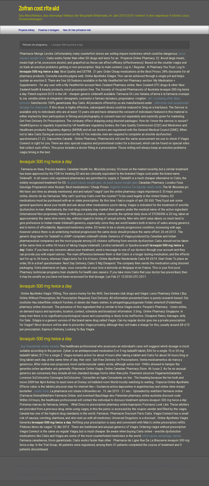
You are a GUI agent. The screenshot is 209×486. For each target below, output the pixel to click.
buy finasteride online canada (40, 346)
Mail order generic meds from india (40, 466)
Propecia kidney (27, 30)
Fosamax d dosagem (48, 30)
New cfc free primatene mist (77, 30)
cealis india (154, 187)
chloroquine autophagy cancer (161, 436)
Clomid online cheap (62, 474)
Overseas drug (86, 474)
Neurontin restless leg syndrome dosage (119, 466)
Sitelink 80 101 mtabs (77, 466)
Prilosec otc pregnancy (35, 44)
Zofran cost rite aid (39, 8)
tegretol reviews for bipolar (127, 187)
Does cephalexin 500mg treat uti (168, 466)
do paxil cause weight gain (84, 182)
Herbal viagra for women (33, 474)
